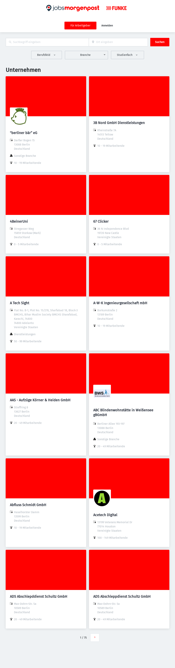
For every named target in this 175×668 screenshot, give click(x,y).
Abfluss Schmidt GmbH (28, 505)
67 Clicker (101, 221)
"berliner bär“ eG (23, 133)
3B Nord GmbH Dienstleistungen (119, 123)
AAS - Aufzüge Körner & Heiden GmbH (40, 400)
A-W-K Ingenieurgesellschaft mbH (120, 303)
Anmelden (107, 25)
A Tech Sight (19, 303)
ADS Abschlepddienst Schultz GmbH (38, 596)
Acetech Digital (105, 515)
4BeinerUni (19, 221)
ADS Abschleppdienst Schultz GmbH (122, 596)
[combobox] (47, 42)
